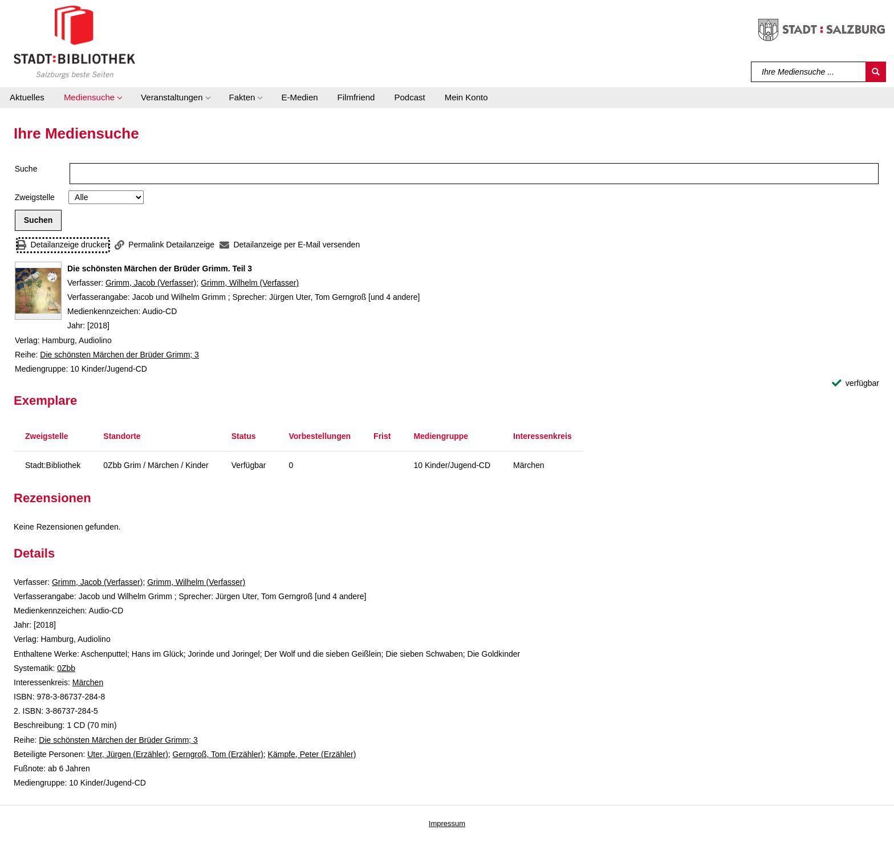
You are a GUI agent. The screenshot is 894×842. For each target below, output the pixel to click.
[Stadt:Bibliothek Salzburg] (74, 41)
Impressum (447, 823)
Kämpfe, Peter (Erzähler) (312, 754)
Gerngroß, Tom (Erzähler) (218, 754)
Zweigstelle (35, 197)
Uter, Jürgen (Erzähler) (127, 754)
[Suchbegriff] (808, 71)
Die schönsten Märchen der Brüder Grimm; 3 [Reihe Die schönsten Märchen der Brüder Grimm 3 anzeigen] (119, 354)
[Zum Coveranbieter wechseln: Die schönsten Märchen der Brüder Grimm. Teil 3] (38, 291)
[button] (93, 97)
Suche (26, 168)
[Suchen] (875, 72)
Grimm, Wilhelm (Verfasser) (250, 282)
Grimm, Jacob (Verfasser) (150, 282)
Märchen (87, 682)
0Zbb (66, 668)
